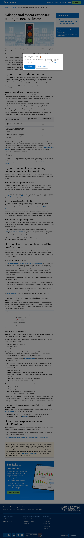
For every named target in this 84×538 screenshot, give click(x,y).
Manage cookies (41, 66)
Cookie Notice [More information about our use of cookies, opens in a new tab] (53, 62)
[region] (43, 62)
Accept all (30, 66)
